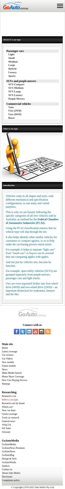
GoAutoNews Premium (13, 448)
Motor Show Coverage (13, 376)
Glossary (6, 432)
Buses (11, 118)
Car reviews (8, 355)
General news (8, 421)
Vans (11, 107)
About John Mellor (11, 473)
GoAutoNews (8, 451)
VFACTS (6, 425)
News (4, 369)
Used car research (10, 417)
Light (11, 54)
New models (8, 362)
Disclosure (7, 476)
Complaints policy (11, 480)
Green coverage (9, 414)
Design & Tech (9, 458)
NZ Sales (6, 428)
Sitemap (6, 384)
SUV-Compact (16, 84)
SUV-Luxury (15, 95)
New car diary (9, 410)
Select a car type (10, 399)
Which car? (7, 407)
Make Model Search (12, 373)
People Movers (16, 98)
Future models (9, 366)
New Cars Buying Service (14, 380)
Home (5, 348)
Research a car (9, 396)
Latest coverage (9, 351)
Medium (13, 61)
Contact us (7, 469)
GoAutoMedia (9, 444)
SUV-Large (14, 91)
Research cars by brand (13, 403)
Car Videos (7, 358)
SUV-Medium (16, 87)
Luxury (12, 72)
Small (11, 58)
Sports (12, 76)
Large (11, 65)
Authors (6, 466)
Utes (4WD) (14, 114)
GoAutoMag (8, 455)
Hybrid (12, 68)
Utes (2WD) (14, 110)
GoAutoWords (9, 462)
